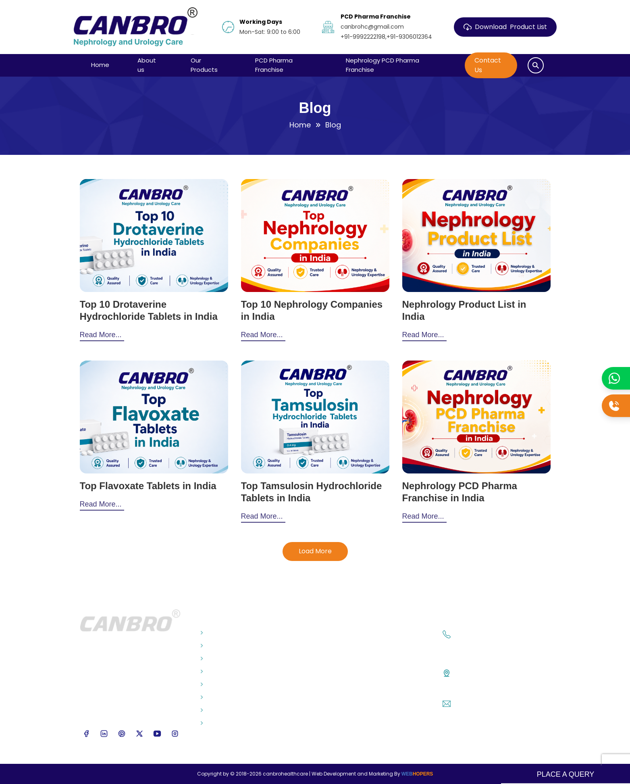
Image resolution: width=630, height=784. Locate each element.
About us (146, 65)
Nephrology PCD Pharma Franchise (382, 65)
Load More (315, 551)
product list (505, 27)
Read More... (101, 335)
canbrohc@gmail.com (490, 702)
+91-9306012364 (487, 648)
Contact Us (487, 65)
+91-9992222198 (479, 643)
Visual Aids (218, 671)
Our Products (204, 65)
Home (100, 64)
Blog (209, 646)
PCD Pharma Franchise (274, 65)
